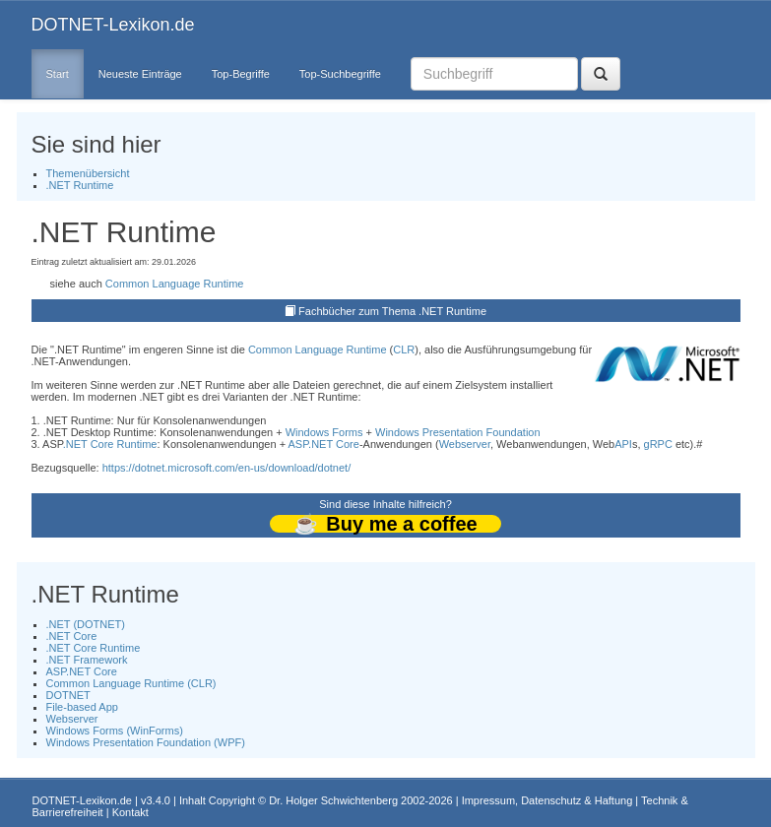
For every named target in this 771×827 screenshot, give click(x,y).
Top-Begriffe (241, 74)
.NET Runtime (80, 185)
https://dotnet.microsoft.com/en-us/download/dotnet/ (227, 468)
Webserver (464, 444)
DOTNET (68, 695)
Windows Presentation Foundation (458, 432)
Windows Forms (324, 432)
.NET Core (71, 636)
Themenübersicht (88, 173)
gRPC (658, 444)
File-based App (82, 707)
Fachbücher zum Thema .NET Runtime (392, 311)
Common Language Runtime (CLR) (131, 683)
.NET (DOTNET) (85, 624)
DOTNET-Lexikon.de (113, 24)
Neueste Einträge (140, 74)
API (623, 444)
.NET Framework (87, 660)
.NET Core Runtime (110, 444)
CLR (404, 349)
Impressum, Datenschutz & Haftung (547, 800)
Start (57, 74)
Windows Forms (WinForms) (114, 730)
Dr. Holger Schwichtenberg (333, 800)
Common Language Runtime (174, 283)
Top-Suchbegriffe (340, 74)
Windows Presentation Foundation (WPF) (145, 742)
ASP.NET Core (324, 444)
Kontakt (130, 812)
